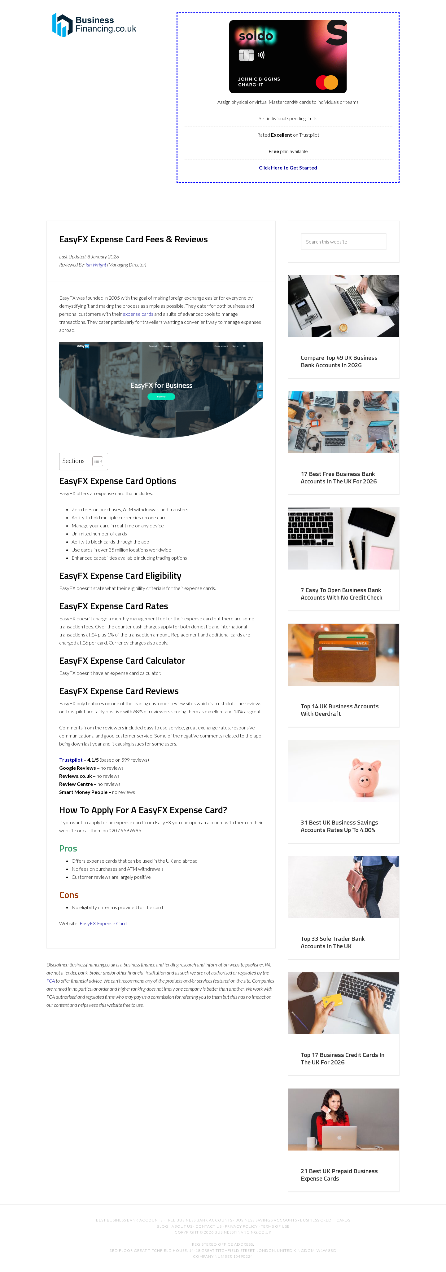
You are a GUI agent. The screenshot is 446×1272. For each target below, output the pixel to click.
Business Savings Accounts (266, 1220)
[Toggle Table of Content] (95, 461)
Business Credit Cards (325, 1220)
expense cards (138, 314)
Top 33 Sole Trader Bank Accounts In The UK (333, 942)
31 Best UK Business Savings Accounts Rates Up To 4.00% (339, 825)
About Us (182, 1226)
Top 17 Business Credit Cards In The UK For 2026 (342, 1058)
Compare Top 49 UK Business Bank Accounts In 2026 (339, 361)
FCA (50, 981)
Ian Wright (95, 264)
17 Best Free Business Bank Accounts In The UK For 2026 (339, 477)
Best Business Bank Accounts (129, 1220)
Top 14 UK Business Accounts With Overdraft (340, 709)
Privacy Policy (241, 1226)
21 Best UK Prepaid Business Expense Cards (339, 1174)
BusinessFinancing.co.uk (96, 24)
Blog (162, 1226)
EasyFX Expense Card (103, 923)
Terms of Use (275, 1226)
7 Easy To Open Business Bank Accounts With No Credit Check (342, 593)
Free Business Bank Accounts (199, 1220)
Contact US (208, 1226)
